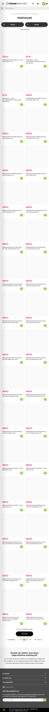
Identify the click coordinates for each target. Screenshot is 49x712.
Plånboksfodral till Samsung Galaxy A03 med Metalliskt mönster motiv (10, 619)
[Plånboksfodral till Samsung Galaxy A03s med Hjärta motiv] (36, 600)
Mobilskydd (35, 14)
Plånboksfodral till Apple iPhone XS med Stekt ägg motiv (36, 211)
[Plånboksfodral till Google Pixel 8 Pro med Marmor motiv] (36, 230)
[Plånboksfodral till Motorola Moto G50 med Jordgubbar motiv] (13, 377)
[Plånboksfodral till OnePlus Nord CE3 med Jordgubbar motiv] (36, 488)
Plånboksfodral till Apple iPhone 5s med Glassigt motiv (12, 174)
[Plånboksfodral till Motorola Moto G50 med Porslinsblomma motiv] (36, 377)
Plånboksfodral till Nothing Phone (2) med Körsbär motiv (12, 432)
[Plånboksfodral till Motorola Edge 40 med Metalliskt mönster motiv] (13, 267)
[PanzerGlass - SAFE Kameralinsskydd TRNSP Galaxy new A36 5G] (13, 81)
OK (45, 700)
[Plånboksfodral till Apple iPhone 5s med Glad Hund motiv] (36, 119)
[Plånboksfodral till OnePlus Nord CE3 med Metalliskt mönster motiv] (13, 525)
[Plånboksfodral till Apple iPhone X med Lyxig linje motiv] (13, 193)
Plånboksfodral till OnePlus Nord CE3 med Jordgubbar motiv (35, 506)
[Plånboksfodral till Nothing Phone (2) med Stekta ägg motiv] (36, 414)
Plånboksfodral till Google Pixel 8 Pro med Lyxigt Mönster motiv (12, 248)
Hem (12, 14)
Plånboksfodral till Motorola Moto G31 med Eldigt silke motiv (12, 358)
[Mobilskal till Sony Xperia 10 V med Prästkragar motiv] (13, 43)
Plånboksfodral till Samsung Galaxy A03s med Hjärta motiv (35, 618)
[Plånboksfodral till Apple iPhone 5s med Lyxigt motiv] (36, 156)
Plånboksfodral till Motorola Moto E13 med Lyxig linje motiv (36, 284)
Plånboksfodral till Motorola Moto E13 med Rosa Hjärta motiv (12, 321)
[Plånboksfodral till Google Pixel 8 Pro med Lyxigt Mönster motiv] (13, 230)
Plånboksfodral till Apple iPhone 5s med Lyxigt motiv (36, 174)
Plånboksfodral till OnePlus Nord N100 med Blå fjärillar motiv (35, 542)
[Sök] (24, 8)
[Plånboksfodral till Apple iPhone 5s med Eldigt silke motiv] (36, 81)
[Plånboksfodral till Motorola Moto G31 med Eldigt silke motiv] (13, 340)
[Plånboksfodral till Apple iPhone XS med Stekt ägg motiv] (36, 193)
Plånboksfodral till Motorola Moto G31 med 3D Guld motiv (36, 321)
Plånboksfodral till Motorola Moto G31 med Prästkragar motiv (36, 358)
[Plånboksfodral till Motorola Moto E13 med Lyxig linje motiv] (36, 267)
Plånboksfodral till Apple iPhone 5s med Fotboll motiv (12, 137)
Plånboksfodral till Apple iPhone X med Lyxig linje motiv (12, 211)
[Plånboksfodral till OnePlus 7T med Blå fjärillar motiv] (13, 451)
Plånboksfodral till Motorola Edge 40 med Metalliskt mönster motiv (12, 284)
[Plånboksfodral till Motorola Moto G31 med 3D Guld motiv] (36, 304)
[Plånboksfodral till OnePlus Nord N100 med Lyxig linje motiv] (13, 562)
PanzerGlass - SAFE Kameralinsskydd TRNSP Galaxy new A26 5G (35, 61)
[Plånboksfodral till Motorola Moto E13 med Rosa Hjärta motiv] (13, 304)
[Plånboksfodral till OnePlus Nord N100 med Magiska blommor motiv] (36, 562)
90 (30, 639)
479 (35, 639)
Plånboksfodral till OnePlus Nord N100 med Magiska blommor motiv (35, 580)
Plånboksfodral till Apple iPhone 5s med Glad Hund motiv (36, 137)
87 (21, 639)
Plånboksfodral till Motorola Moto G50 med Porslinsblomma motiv (36, 395)
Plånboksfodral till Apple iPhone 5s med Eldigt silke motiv (36, 99)
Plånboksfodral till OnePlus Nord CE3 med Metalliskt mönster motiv (12, 542)
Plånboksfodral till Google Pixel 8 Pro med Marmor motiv (35, 248)
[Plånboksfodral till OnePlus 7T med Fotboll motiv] (36, 451)
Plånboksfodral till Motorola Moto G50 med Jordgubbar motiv (12, 395)
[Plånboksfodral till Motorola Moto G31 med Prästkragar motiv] (36, 340)
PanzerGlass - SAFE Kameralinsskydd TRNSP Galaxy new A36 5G (11, 100)
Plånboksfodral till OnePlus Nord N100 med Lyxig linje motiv (11, 579)
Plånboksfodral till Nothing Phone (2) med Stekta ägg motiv (36, 432)
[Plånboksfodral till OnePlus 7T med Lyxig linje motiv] (13, 488)
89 (27, 639)
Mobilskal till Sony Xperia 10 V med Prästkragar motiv (12, 60)
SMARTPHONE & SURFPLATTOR (23, 14)
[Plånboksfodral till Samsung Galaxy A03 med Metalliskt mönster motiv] (13, 600)
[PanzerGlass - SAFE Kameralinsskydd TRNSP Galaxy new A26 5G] (36, 43)
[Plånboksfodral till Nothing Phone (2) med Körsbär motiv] (13, 414)
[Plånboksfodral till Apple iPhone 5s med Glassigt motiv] (13, 156)
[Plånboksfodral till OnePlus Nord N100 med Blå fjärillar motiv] (36, 525)
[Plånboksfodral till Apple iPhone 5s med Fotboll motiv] (13, 119)
